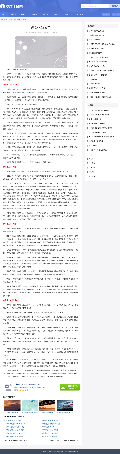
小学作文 (13, 14)
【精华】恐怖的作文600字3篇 (14, 427)
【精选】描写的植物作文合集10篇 (100, 128)
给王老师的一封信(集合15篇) (99, 110)
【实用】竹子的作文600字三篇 (14, 424)
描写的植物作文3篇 (95, 53)
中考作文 (92, 163)
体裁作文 (46, 14)
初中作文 (24, 14)
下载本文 (54, 32)
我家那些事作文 (94, 79)
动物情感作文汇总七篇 (97, 31)
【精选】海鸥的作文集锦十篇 (99, 115)
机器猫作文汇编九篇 (96, 141)
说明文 (91, 154)
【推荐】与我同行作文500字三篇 (100, 97)
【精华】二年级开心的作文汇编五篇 (101, 70)
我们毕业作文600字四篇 (50, 421)
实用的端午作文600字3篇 (12, 421)
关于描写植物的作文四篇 (97, 132)
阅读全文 (47, 32)
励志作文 (92, 159)
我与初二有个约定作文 (97, 48)
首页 (4, 14)
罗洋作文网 (56, 451)
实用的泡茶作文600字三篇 (51, 424)
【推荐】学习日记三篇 (97, 35)
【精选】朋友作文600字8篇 (13, 436)
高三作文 (92, 176)
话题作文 (57, 14)
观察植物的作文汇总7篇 (97, 88)
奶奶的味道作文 (94, 145)
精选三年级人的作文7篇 (97, 92)
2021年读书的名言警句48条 (98, 62)
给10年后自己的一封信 (97, 66)
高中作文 (35, 14)
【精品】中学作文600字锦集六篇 (67, 440)
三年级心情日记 (94, 84)
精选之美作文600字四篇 (50, 433)
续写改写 (92, 172)
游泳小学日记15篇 (95, 119)
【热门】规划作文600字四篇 (14, 430)
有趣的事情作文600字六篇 (18, 440)
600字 (24, 19)
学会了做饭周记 (94, 40)
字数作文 (68, 14)
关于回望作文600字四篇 (50, 430)
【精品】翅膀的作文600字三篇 (14, 433)
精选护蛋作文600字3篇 (49, 436)
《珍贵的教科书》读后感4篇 (99, 57)
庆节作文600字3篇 (48, 427)
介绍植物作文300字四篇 (97, 123)
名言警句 (92, 167)
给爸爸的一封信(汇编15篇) (98, 150)
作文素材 (79, 14)
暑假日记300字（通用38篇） (99, 75)
